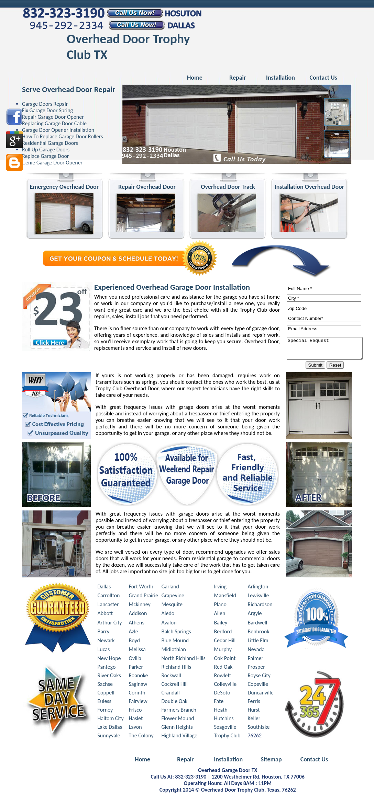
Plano (220, 605)
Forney (105, 710)
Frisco (135, 710)
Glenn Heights (177, 728)
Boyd (134, 641)
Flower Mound (178, 719)
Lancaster (108, 605)
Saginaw (138, 685)
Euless (104, 702)
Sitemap (271, 760)
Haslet (136, 719)
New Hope (109, 659)
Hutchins (224, 719)
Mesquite (172, 605)
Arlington (258, 587)
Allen (220, 614)
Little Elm (258, 641)
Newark (106, 641)
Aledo (168, 614)
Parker (136, 668)
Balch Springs (176, 632)
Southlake (259, 728)
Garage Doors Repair (45, 104)
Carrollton (109, 596)
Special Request (329, 348)
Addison (138, 614)
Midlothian (174, 650)
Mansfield (225, 596)
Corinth (137, 693)
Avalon (169, 623)
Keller (254, 719)
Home (194, 77)
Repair (237, 77)
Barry (104, 632)
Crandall (171, 693)
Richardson (260, 605)
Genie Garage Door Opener (52, 162)
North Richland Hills (184, 659)
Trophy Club (227, 736)
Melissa (137, 650)
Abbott (105, 614)
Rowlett (222, 676)
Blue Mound (175, 641)
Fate (219, 702)
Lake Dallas (110, 728)
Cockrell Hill (175, 685)
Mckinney (140, 605)
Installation (280, 77)
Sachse (105, 685)
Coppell (106, 693)
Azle (133, 632)
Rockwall (171, 676)
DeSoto (222, 693)
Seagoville (225, 728)
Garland (170, 587)
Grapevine (173, 596)
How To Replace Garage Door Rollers (62, 136)
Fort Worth (141, 587)
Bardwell (257, 623)
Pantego (107, 668)
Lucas (104, 650)
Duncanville (261, 693)
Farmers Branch (179, 710)
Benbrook (259, 632)
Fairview (138, 702)
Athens (136, 623)
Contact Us (323, 77)
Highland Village (179, 736)
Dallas (104, 587)
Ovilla (135, 659)
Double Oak (175, 702)
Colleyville (225, 685)
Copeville (258, 685)
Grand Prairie (143, 596)
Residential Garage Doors (50, 143)
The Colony (141, 736)
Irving (220, 587)
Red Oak (223, 668)
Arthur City (110, 623)
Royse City (259, 676)
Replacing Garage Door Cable (54, 123)
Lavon (135, 728)
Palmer (256, 659)
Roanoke (138, 676)
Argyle (255, 614)
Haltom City (111, 719)
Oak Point (225, 659)
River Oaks (109, 676)
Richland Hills (176, 668)
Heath (221, 710)
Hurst (254, 710)
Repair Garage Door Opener (53, 117)
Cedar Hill (225, 641)
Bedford (223, 632)
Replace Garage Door (45, 156)
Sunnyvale (109, 736)
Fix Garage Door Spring (47, 110)
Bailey (221, 623)
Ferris (254, 702)
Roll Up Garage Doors (45, 149)
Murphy (223, 650)
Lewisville (258, 596)
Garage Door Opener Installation (58, 130)
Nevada (256, 650)
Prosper (256, 668)
